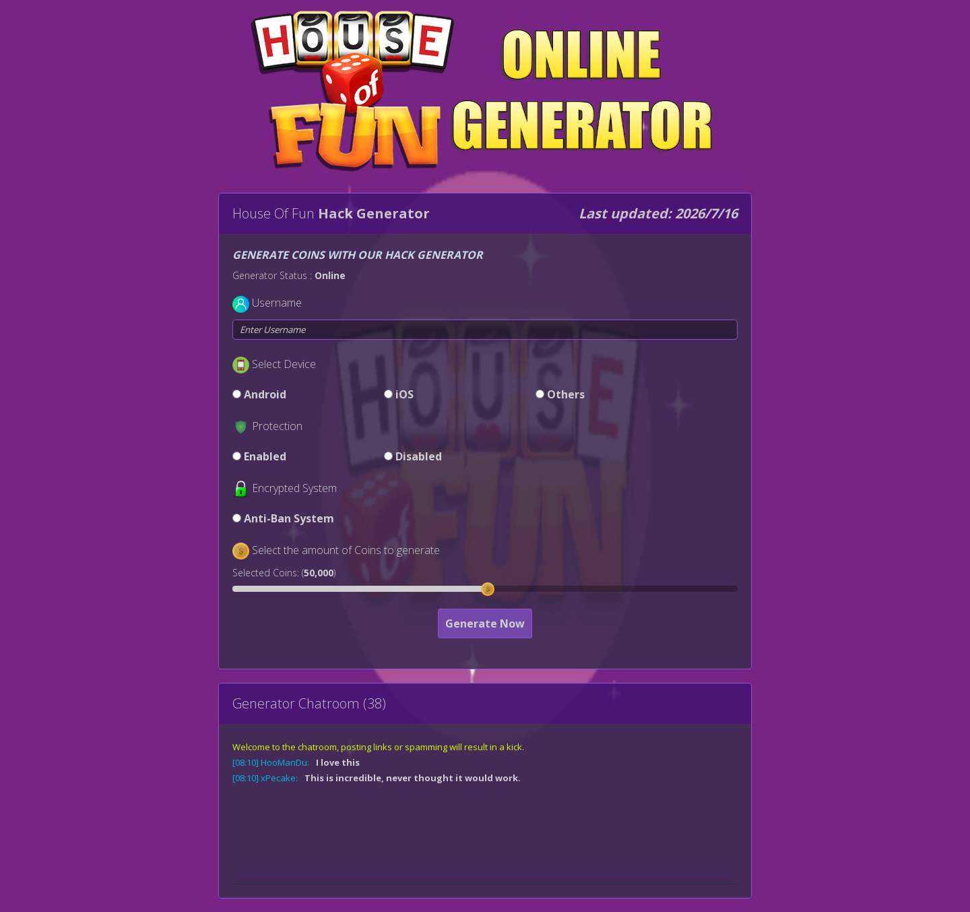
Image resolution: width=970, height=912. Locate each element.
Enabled (265, 456)
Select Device (284, 364)
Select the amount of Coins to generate (346, 550)
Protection (277, 426)
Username (277, 302)
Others (566, 394)
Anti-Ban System (289, 518)
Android (265, 394)
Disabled (418, 456)
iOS (404, 394)
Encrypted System (294, 488)
